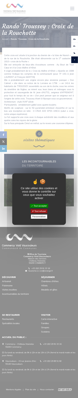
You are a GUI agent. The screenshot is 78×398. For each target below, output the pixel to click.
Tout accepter (39, 206)
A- (74, 46)
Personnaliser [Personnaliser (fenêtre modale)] (39, 216)
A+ (74, 39)
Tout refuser (39, 211)
